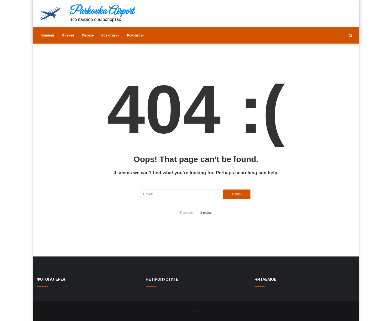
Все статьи (110, 35)
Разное (88, 35)
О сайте (68, 35)
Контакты (135, 35)
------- (195, 311)
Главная (47, 35)
